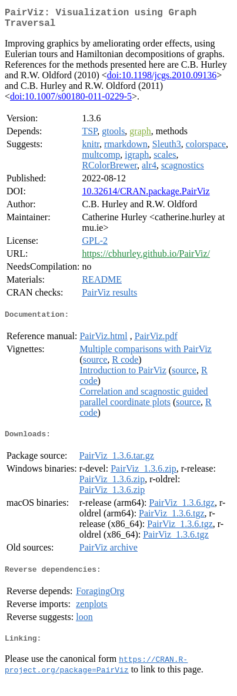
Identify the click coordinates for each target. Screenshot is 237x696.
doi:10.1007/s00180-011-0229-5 (71, 101)
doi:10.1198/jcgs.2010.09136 (162, 80)
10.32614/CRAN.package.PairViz (145, 196)
